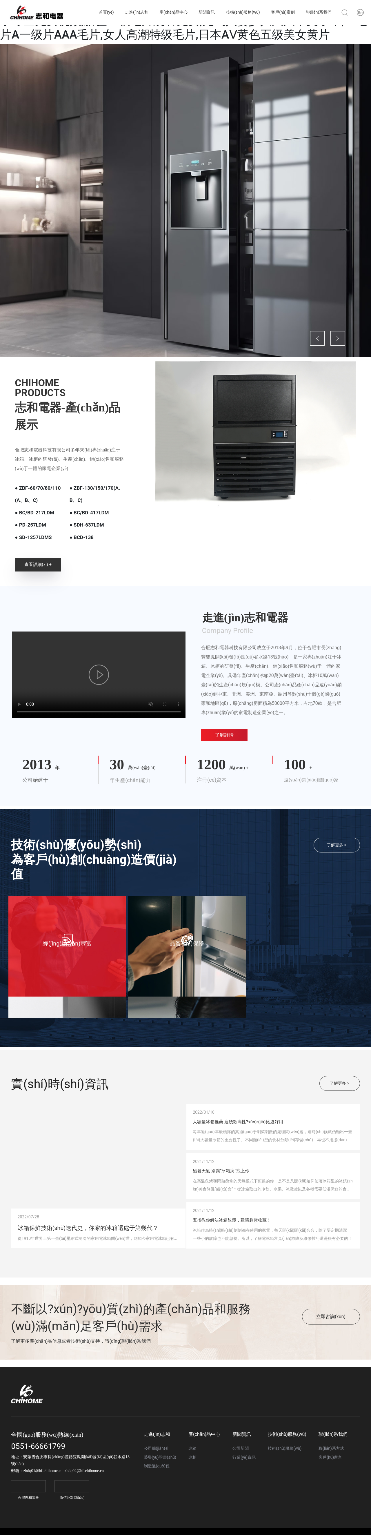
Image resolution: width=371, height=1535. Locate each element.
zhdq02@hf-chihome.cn (84, 1510)
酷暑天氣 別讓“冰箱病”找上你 (251, 1191)
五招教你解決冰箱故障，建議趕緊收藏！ (268, 1253)
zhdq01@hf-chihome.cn (42, 1510)
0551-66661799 (38, 1485)
